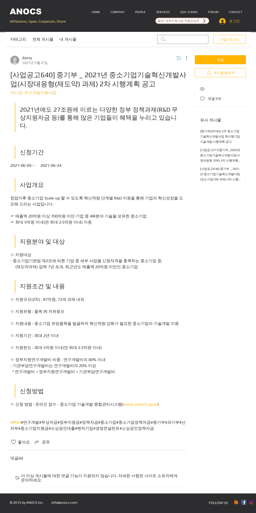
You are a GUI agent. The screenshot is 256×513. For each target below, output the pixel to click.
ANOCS (26, 11)
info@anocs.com (64, 502)
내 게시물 (67, 39)
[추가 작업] (184, 58)
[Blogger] (236, 502)
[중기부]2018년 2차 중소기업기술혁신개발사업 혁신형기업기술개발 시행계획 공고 (220, 136)
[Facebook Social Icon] (243, 502)
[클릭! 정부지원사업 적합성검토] (182, 21)
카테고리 (18, 39)
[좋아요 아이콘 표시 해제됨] (13, 442)
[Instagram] (251, 502)
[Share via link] (42, 442)
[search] (182, 39)
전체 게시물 (42, 39)
